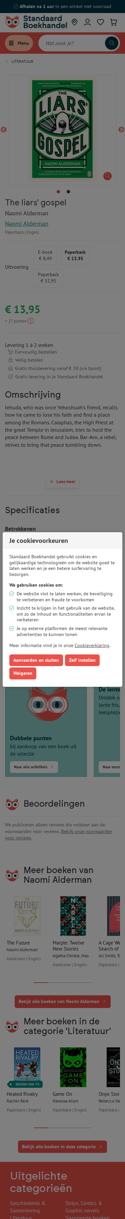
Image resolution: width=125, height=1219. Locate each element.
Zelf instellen (82, 660)
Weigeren (22, 673)
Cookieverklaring (92, 645)
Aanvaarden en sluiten (36, 660)
